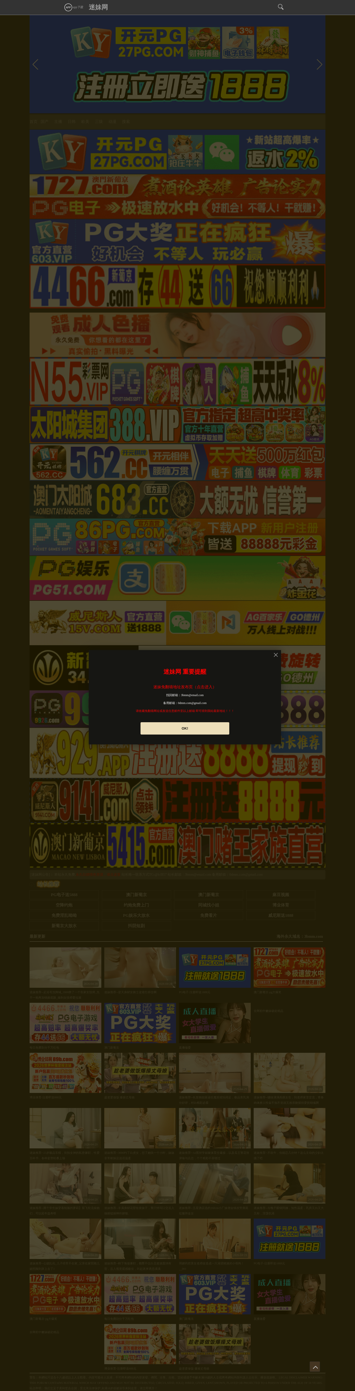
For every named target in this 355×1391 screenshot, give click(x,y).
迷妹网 (98, 7)
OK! (185, 728)
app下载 (73, 7)
